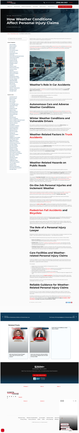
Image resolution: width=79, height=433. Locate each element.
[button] (66, 302)
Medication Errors (13, 130)
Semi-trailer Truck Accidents (16, 153)
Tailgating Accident (14, 160)
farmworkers (63, 193)
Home (9, 33)
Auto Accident (13, 44)
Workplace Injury (13, 89)
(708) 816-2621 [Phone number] (62, 3)
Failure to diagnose (14, 118)
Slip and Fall (12, 156)
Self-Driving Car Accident (15, 151)
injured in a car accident (53, 48)
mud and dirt (35, 113)
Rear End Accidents (14, 146)
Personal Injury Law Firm (15, 143)
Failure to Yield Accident (15, 121)
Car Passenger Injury (14, 104)
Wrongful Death (13, 90)
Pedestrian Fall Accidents (46, 210)
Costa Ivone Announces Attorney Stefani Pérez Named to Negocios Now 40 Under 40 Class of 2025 (39, 355)
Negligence (12, 74)
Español (71, 2)
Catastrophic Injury (14, 53)
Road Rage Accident (14, 150)
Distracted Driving (13, 114)
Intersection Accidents (14, 125)
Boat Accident (13, 47)
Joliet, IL (42, 386)
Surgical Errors (13, 159)
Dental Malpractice (14, 112)
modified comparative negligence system (52, 242)
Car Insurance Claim (14, 50)
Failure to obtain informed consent (17, 120)
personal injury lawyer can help (64, 179)
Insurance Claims (13, 69)
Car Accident (12, 102)
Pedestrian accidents (14, 141)
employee (38, 178)
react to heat (49, 269)
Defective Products (14, 61)
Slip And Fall (12, 83)
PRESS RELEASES (13, 80)
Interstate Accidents (14, 127)
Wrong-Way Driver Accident (15, 167)
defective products (57, 111)
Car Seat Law (12, 51)
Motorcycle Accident (14, 73)
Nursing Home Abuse (14, 76)
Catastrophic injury (14, 105)
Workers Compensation (15, 166)
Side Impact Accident (14, 154)
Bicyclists (35, 213)
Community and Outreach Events (17, 56)
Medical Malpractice (14, 72)
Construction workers (49, 193)
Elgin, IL (58, 386)
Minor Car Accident (14, 131)
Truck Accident (13, 85)
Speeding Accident (14, 157)
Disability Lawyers (13, 63)
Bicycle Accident (13, 98)
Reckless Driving (13, 147)
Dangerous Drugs (13, 60)
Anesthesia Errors (13, 96)
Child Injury (12, 54)
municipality (68, 177)
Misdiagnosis (12, 133)
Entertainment (13, 117)
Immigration (12, 124)
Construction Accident (14, 57)
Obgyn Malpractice (14, 140)
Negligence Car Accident (15, 137)
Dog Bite (11, 64)
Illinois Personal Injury (14, 67)
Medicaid (12, 70)
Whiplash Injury (13, 164)
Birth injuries (12, 99)
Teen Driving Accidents (14, 162)
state (55, 177)
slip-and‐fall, (61, 48)
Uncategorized (13, 86)
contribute (42, 89)
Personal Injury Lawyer (16, 27)
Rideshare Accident (14, 82)
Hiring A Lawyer (13, 66)
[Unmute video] (61, 401)
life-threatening (48, 201)
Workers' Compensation (15, 87)
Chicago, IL (26, 386)
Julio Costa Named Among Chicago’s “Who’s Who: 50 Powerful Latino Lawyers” (17, 355)
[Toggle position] (73, 401)
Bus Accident (12, 48)
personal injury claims (56, 46)
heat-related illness (51, 272)
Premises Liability (13, 79)
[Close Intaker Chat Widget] (75, 401)
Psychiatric (48, 268)
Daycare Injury (13, 109)
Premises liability (13, 144)
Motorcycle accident (14, 134)
